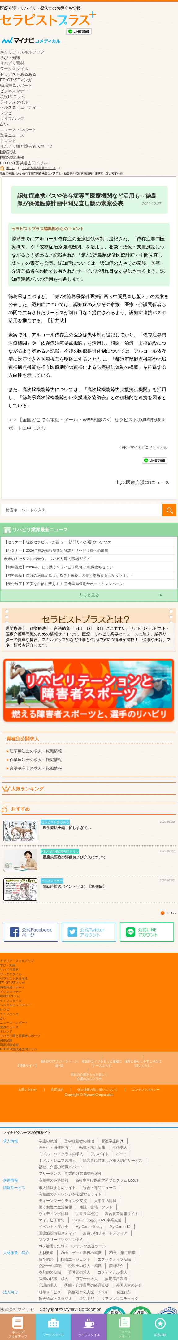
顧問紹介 (116, 1266)
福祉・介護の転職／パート (61, 1167)
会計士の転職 (50, 1266)
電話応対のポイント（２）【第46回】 (74, 886)
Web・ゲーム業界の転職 (81, 1253)
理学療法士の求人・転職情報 (36, 751)
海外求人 (119, 1147)
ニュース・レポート (18, 129)
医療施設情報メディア (57, 1233)
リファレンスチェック (119, 1298)
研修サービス (50, 1292)
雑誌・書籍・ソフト (96, 1207)
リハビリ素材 (12, 63)
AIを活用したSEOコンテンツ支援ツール (72, 1246)
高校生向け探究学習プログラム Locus (106, 1180)
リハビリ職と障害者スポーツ (26, 146)
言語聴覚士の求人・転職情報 (36, 768)
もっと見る (89, 595)
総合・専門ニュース (99, 1188)
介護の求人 (48, 1285)
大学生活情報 (105, 1201)
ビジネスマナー (14, 91)
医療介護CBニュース (148, 482)
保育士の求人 (87, 1279)
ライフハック (12, 118)
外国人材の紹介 (129, 1285)
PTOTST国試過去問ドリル (24, 163)
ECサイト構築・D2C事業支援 (97, 1220)
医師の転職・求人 (53, 1279)
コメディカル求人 (112, 1272)
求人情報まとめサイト (57, 1188)
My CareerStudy (89, 1226)
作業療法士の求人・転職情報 (36, 759)
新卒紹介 (46, 1259)
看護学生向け (112, 1141)
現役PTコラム (12, 96)
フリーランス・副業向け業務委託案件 (70, 1173)
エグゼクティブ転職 (114, 1259)
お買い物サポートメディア (105, 1233)
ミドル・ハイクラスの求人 (61, 1154)
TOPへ (171, 913)
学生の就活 (48, 1141)
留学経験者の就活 (79, 1141)
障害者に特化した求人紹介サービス (112, 1160)
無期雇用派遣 (116, 1279)
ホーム (10, 168)
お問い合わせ (27, 1089)
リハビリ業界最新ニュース (39, 168)
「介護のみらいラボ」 (89, 1076)
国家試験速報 (12, 157)
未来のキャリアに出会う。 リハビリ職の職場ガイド (47, 559)
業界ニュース (12, 135)
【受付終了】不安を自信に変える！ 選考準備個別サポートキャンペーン (64, 584)
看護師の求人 (79, 1272)
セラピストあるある (18, 74)
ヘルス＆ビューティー (20, 107)
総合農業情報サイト (121, 1213)
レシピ (6, 113)
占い (4, 124)
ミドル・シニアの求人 (57, 1160)
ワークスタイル (14, 68)
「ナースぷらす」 (102, 1063)
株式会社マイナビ (17, 1309)
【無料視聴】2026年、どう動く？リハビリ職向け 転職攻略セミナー (60, 567)
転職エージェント (75, 1259)
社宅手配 (86, 1298)
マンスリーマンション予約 (61, 1239)
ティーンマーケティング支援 (63, 1201)
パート (121, 1154)
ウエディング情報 (53, 1213)
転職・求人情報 (92, 1147)
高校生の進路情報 (53, 1180)
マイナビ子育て (52, 1220)
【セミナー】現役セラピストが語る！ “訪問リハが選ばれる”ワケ (57, 542)
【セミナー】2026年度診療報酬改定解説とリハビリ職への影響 (56, 550)
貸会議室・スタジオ (55, 1298)
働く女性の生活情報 (55, 1207)
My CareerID (120, 1226)
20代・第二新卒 (122, 1253)
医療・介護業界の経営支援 (86, 1285)
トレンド (8, 140)
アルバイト (99, 1154)
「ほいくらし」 (143, 1063)
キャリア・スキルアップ (22, 52)
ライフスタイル (14, 102)
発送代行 (123, 1292)
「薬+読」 (59, 1063)
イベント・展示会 (53, 1226)
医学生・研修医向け (55, 1147)
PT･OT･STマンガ (16, 80)
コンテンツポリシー (146, 1089)
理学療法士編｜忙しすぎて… (67, 828)
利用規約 (57, 1089)
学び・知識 (10, 57)
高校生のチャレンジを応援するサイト (70, 1194)
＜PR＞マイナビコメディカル (142, 447)
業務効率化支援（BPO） (88, 1292)
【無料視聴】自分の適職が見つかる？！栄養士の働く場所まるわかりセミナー (69, 575)
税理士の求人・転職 (85, 1266)
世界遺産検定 (87, 1213)
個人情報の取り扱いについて (97, 1089)
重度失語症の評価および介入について (74, 857)
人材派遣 (46, 1253)
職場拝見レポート (16, 85)
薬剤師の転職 (50, 1272)
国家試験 (8, 152)
